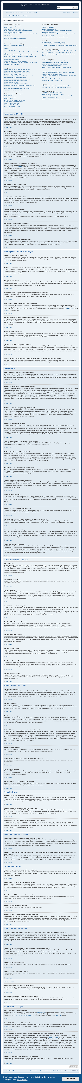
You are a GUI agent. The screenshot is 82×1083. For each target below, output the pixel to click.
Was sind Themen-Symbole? (11, 108)
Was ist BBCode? (8, 95)
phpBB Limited (69, 308)
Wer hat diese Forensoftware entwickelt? (52, 92)
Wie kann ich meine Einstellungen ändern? (14, 45)
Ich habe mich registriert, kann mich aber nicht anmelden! (18, 30)
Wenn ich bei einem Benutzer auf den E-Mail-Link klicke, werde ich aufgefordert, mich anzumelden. (20, 63)
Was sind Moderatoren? (48, 27)
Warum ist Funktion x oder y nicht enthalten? (53, 94)
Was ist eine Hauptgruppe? (48, 35)
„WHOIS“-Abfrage (53, 1037)
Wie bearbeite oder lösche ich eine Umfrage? (15, 77)
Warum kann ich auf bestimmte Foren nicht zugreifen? (17, 79)
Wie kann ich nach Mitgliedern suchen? (51, 65)
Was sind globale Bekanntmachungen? (13, 101)
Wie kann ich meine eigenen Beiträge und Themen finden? (56, 67)
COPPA (20, 167)
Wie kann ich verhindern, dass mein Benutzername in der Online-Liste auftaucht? (21, 47)
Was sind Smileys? (8, 98)
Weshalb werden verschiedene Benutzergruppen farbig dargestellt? (58, 33)
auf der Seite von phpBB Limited (22, 1015)
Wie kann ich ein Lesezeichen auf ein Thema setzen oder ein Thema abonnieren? (59, 76)
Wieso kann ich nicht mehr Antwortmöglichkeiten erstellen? (18, 76)
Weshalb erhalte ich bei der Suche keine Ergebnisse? (55, 62)
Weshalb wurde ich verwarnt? (11, 82)
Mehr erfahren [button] (22, 1080)
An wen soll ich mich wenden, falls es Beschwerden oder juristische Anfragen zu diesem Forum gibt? (58, 96)
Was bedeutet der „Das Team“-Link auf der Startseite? (55, 37)
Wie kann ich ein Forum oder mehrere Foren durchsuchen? (56, 61)
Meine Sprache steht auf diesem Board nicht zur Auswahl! (18, 54)
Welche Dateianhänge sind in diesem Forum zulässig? (55, 85)
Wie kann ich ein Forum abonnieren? (51, 78)
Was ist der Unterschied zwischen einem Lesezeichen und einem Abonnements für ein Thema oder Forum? (58, 73)
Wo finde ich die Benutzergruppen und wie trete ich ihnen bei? (57, 30)
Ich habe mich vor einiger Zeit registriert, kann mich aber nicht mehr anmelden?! (20, 34)
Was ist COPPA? (8, 27)
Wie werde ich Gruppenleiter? (49, 32)
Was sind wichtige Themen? (11, 104)
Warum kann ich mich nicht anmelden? (13, 32)
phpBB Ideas (7, 1026)
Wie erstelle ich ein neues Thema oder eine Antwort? (17, 69)
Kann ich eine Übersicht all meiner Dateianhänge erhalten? (56, 87)
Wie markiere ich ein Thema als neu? (13, 90)
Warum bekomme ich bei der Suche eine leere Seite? (55, 64)
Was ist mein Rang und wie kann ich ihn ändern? (16, 61)
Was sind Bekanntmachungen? (11, 103)
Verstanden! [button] (70, 1078)
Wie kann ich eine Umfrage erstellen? (13, 74)
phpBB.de (6, 310)
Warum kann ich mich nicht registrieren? (14, 29)
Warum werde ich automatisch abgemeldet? (15, 38)
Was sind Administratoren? (48, 26)
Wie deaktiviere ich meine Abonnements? (52, 80)
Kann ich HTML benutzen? (10, 97)
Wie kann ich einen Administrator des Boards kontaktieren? (56, 99)
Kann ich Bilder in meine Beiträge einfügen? (15, 100)
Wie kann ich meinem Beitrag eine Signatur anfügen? (17, 72)
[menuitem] (15, 13)
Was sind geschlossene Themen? (12, 106)
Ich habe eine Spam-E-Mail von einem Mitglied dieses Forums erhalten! (59, 45)
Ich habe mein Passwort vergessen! (13, 37)
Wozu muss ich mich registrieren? (12, 26)
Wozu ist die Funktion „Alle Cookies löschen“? (15, 40)
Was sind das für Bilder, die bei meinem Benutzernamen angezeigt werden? (20, 57)
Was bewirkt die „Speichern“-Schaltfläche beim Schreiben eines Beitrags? (19, 86)
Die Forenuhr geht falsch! (10, 50)
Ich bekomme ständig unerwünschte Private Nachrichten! (56, 44)
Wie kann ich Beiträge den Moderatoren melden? (16, 83)
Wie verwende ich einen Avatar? (12, 59)
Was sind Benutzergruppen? (49, 29)
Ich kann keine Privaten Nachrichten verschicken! (54, 42)
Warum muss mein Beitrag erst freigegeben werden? (17, 88)
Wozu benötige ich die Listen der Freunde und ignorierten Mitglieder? (59, 50)
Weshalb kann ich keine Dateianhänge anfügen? (16, 80)
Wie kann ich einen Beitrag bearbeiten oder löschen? (17, 71)
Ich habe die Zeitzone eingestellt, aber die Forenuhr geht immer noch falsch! (21, 52)
